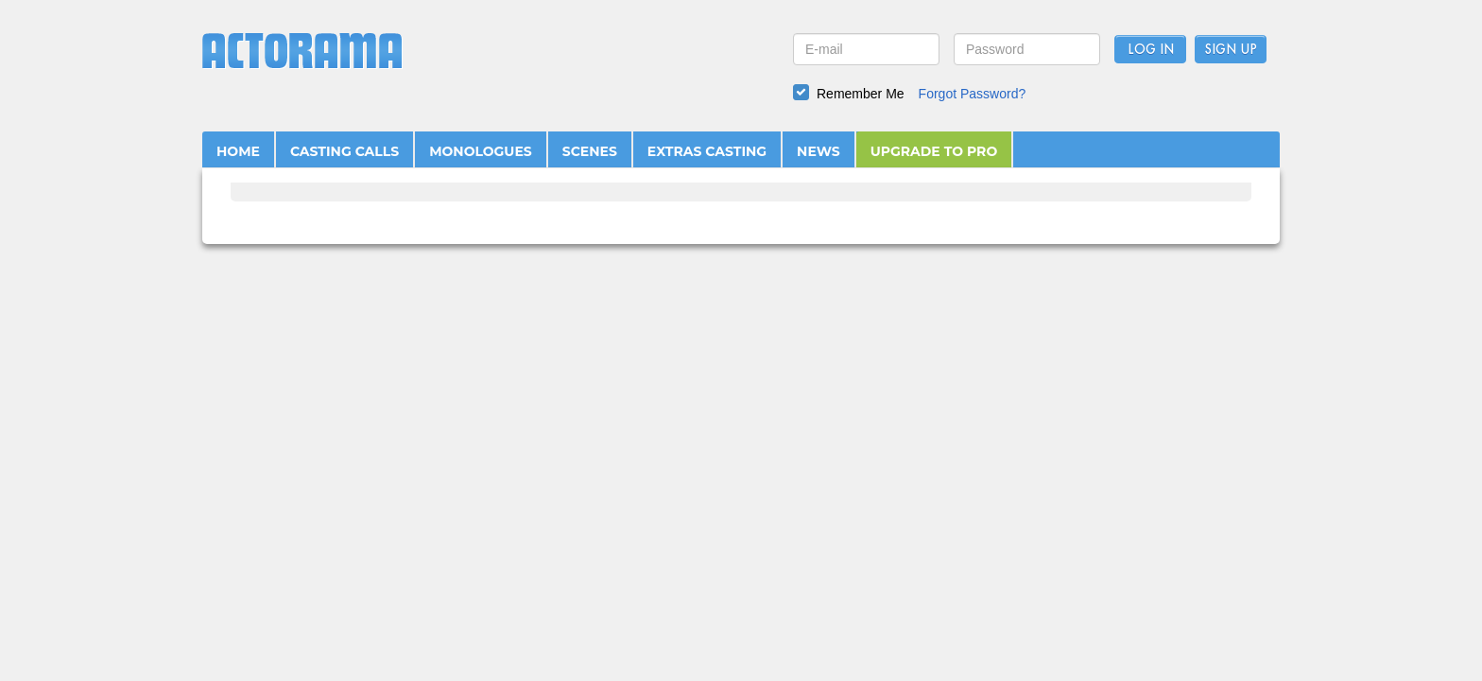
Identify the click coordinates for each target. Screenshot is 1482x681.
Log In (1151, 50)
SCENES (589, 151)
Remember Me (861, 93)
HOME (238, 151)
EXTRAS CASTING (707, 151)
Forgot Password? (972, 93)
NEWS (818, 151)
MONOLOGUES (480, 151)
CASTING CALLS (344, 151)
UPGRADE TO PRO (934, 151)
